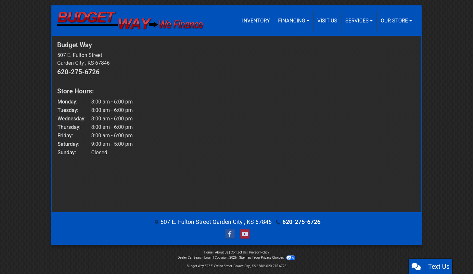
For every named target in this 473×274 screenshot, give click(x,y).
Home (208, 252)
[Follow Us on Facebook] (229, 234)
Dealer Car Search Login (195, 257)
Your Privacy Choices (274, 257)
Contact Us (239, 252)
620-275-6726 (78, 72)
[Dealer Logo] (130, 21)
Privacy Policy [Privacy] (259, 252)
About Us (221, 252)
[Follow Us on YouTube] (244, 234)
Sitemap (245, 257)
